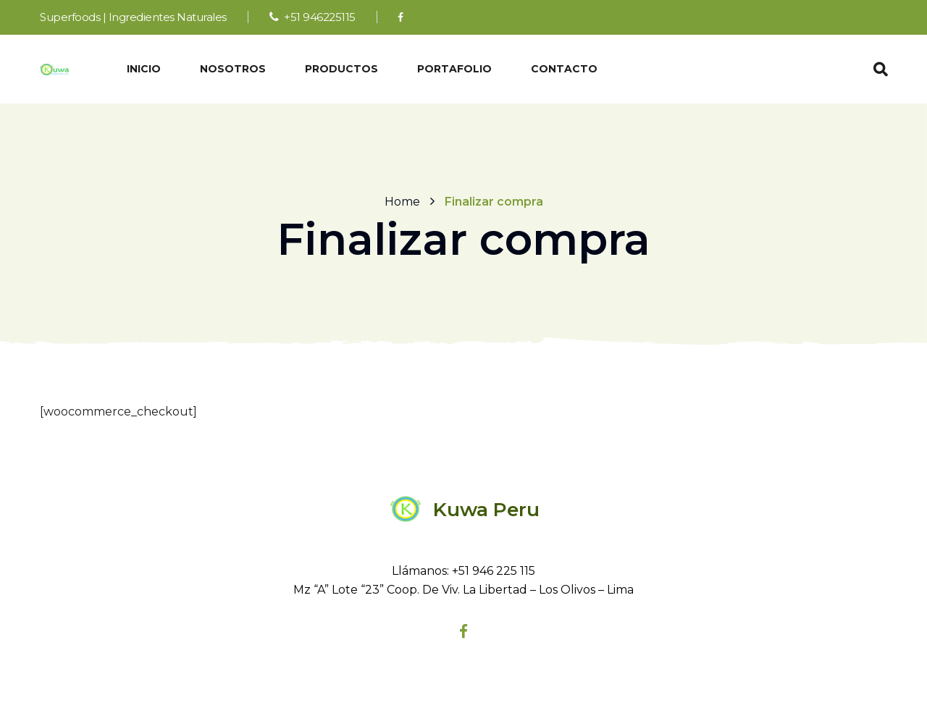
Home (402, 201)
